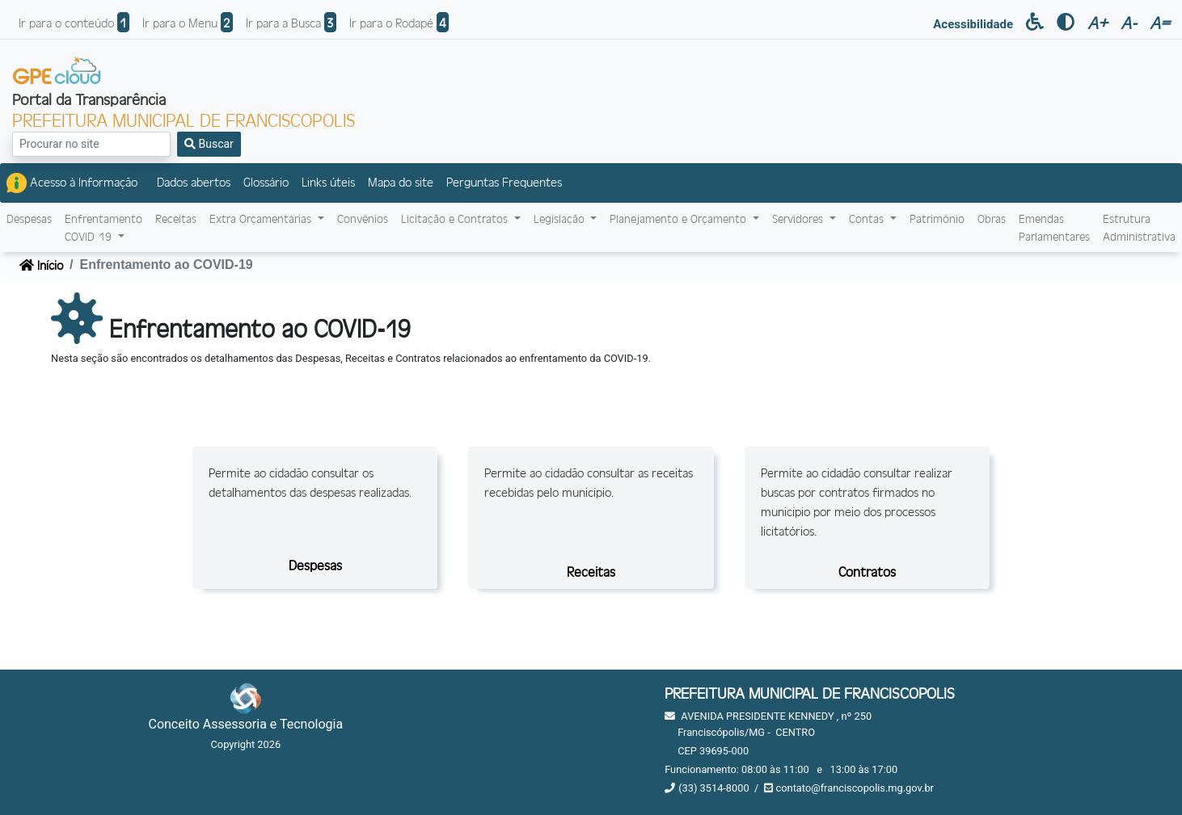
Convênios (362, 218)
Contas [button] (868, 218)
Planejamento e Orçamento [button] (679, 218)
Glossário (266, 181)
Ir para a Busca (291, 22)
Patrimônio (937, 218)
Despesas (29, 218)
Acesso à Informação (71, 183)
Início (41, 264)
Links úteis (328, 181)
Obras (991, 218)
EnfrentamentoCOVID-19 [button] (103, 227)
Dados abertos (193, 181)
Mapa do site (400, 181)
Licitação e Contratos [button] (456, 218)
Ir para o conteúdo (74, 22)
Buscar (209, 143)
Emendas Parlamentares (1054, 227)
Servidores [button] (799, 218)
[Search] (91, 144)
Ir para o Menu (187, 22)
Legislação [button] (561, 218)
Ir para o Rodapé (399, 22)
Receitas (175, 218)
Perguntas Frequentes (504, 181)
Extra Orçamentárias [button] (261, 218)
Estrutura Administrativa (1139, 227)
